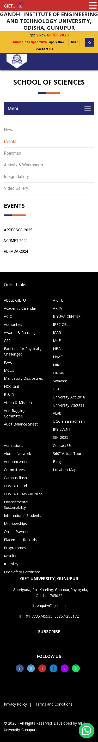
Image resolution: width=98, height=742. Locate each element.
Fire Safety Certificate (22, 571)
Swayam (60, 380)
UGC (56, 388)
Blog (57, 461)
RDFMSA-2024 (16, 251)
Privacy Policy (15, 704)
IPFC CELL (61, 324)
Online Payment (17, 531)
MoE (57, 340)
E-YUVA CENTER (67, 316)
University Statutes (68, 405)
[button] (86, 730)
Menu (14, 108)
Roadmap (12, 153)
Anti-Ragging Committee (14, 413)
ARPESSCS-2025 (18, 230)
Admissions (13, 445)
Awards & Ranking (19, 332)
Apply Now (49, 35)
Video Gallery (16, 188)
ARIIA (57, 308)
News (9, 129)
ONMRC (60, 372)
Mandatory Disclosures (23, 378)
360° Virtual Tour (67, 453)
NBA (57, 348)
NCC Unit (11, 386)
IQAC (8, 362)
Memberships (15, 523)
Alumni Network (17, 453)
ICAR (57, 332)
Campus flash (15, 477)
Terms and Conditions (53, 704)
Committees (14, 469)
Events (10, 141)
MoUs (9, 370)
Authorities (13, 324)
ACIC (8, 316)
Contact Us (44, 49)
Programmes (15, 547)
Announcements (18, 461)
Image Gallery (16, 176)
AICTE (58, 300)
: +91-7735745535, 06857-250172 (48, 616)
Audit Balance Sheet (21, 424)
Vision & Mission (18, 402)
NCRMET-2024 (16, 241)
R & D (9, 394)
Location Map (64, 469)
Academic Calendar (20, 308)
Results (10, 555)
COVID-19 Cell (16, 485)
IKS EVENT (62, 429)
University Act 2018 (69, 397)
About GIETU (15, 300)
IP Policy (11, 563)
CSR (7, 340)
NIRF (74, 42)
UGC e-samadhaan (69, 421)
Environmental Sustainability (16, 504)
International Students (22, 515)
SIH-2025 (60, 437)
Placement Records (20, 539)
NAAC (58, 356)
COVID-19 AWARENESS (23, 493)
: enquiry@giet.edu (48, 605)
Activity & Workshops (23, 164)
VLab (57, 413)
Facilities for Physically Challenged (22, 351)
